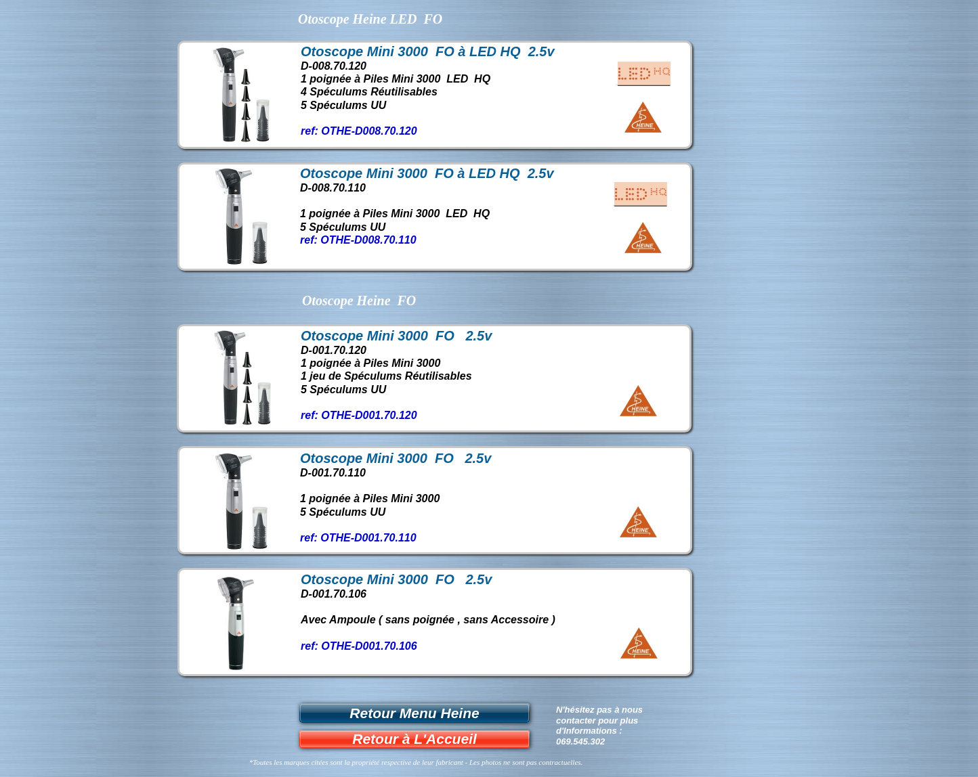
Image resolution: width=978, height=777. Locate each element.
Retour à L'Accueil (414, 739)
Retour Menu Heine (414, 713)
